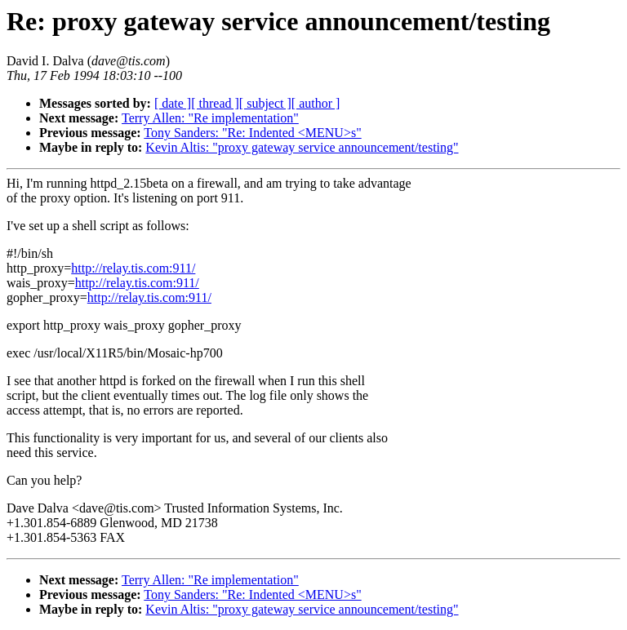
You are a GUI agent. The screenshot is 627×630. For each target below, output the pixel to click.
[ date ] (172, 103)
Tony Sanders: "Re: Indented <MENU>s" (252, 133)
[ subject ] (265, 103)
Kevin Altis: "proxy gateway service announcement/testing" (301, 147)
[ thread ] (215, 103)
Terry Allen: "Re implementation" (210, 118)
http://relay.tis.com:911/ (133, 268)
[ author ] (315, 103)
